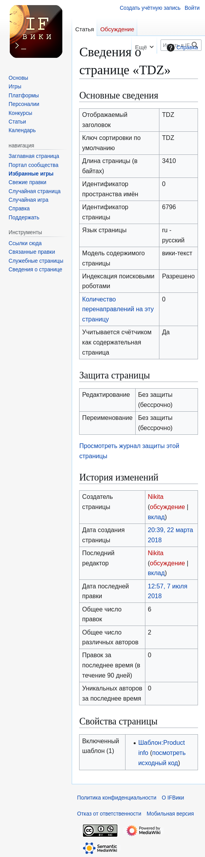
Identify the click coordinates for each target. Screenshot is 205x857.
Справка (181, 48)
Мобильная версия (170, 814)
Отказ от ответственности (109, 814)
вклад (156, 516)
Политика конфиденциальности (116, 798)
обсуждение (167, 506)
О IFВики (173, 798)
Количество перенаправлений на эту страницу (118, 309)
